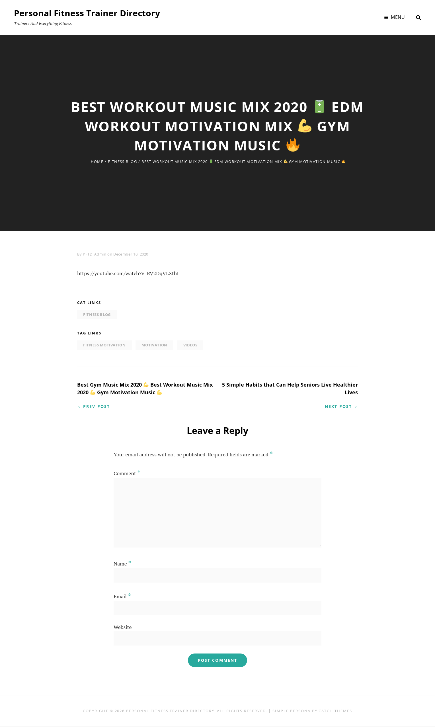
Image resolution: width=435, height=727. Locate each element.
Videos (190, 345)
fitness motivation (104, 345)
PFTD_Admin (94, 254)
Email (122, 596)
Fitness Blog (122, 161)
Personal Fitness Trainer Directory (87, 13)
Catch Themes (335, 711)
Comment (127, 473)
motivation (154, 345)
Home (97, 161)
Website (123, 627)
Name (122, 564)
